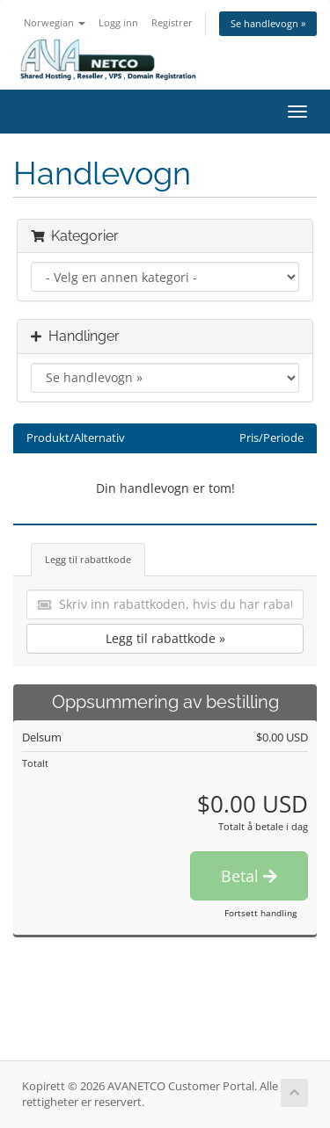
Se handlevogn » (268, 23)
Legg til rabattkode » (165, 638)
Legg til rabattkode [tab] (88, 559)
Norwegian (54, 22)
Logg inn (118, 22)
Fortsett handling (260, 913)
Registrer (172, 22)
